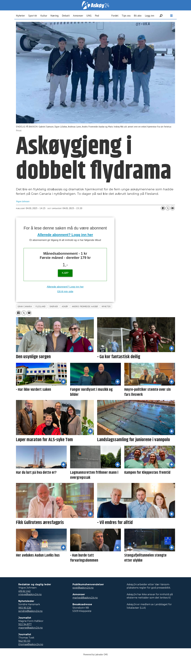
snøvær (54, 306)
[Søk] (161, 15)
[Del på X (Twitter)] (167, 208)
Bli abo (137, 15)
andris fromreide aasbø (85, 306)
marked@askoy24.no (85, 597)
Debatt (66, 15)
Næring (54, 15)
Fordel (114, 15)
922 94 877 (25, 624)
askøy (65, 306)
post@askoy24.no (83, 587)
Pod (97, 15)
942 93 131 (24, 641)
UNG (88, 15)
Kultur (43, 15)
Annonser (78, 15)
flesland (41, 306)
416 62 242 (24, 591)
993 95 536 (24, 607)
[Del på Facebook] (163, 208)
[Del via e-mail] (172, 208)
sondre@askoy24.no (30, 611)
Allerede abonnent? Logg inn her (65, 235)
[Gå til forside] (95, 5)
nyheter (106, 306)
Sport (31, 15)
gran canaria (25, 306)
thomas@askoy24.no (30, 644)
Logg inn (149, 15)
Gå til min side (65, 291)
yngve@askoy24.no (30, 594)
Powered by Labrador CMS (95, 654)
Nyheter (20, 15)
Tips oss (126, 15)
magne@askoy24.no (30, 627)
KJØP (65, 273)
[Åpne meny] (171, 15)
